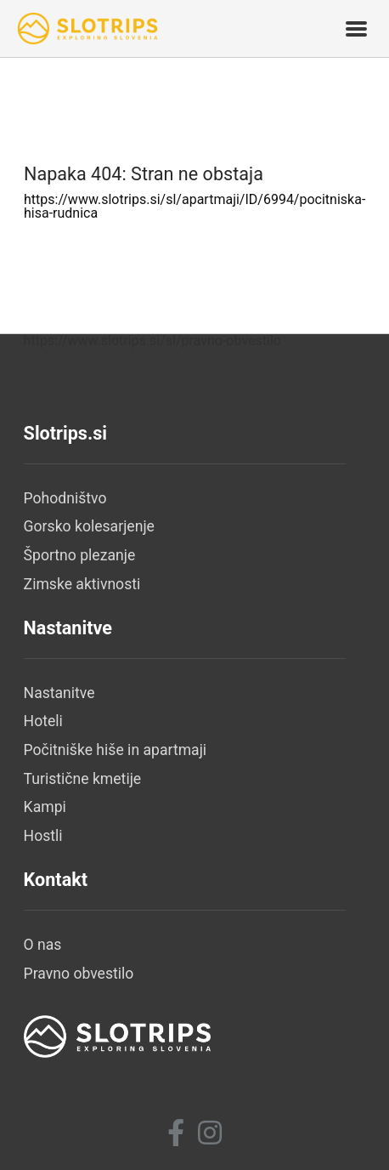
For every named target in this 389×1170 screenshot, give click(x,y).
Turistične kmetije (83, 778)
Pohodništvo (65, 498)
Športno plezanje (80, 555)
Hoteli (43, 721)
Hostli (43, 835)
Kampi (45, 806)
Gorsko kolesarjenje (89, 526)
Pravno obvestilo (79, 973)
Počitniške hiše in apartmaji (115, 749)
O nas (43, 944)
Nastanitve (59, 692)
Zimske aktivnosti (82, 584)
